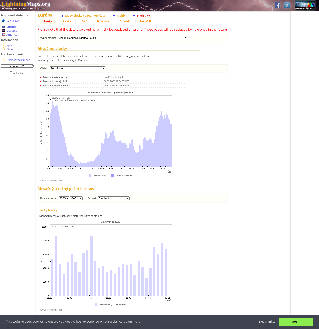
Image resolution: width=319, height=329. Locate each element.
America (11, 34)
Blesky (48, 21)
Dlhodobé (103, 21)
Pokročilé (145, 21)
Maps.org (26, 4)
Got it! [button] (296, 321)
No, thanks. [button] (267, 321)
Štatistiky (143, 15)
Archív (121, 15)
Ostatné (124, 21)
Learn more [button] (131, 321)
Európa (11, 27)
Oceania (11, 31)
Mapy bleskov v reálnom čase (85, 15)
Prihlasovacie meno (18, 60)
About (10, 49)
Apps (9, 45)
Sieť (84, 21)
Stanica (66, 21)
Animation (19, 73)
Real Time (13, 21)
